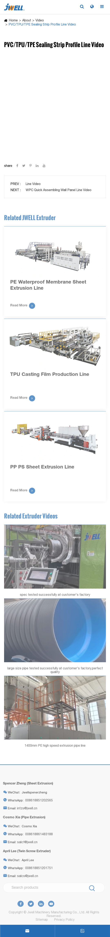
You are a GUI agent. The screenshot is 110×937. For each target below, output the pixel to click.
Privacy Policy (65, 919)
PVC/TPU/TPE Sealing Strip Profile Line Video (42, 24)
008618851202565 (38, 800)
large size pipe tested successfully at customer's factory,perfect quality (55, 671)
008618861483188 (38, 834)
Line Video (33, 184)
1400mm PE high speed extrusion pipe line (55, 746)
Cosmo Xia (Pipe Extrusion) (23, 817)
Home (13, 20)
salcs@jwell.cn (26, 876)
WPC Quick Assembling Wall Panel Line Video (58, 190)
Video (40, 20)
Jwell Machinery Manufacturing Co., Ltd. (55, 912)
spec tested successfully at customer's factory (55, 595)
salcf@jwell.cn (26, 842)
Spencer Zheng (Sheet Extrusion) (27, 783)
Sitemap (43, 919)
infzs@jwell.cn (26, 808)
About (26, 20)
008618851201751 (38, 868)
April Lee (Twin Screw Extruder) (26, 851)
